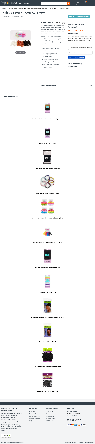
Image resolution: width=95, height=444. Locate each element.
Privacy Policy (50, 421)
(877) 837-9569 (72, 411)
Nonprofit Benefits (34, 414)
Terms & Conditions (52, 423)
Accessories (32, 8)
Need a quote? (73, 66)
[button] (76, 3)
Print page (62, 23)
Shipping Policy (50, 418)
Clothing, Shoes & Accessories (17, 8)
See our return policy (75, 64)
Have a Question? (49, 85)
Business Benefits (34, 418)
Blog (30, 421)
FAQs (47, 414)
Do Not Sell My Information (17, 442)
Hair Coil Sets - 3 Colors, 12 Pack (58, 8)
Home (4, 8)
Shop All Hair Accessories (79, 16)
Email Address (72, 50)
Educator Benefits (34, 416)
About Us (32, 411)
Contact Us (49, 411)
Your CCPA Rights (5, 442)
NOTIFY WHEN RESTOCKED (76, 57)
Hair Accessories (42, 8)
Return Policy (50, 416)
